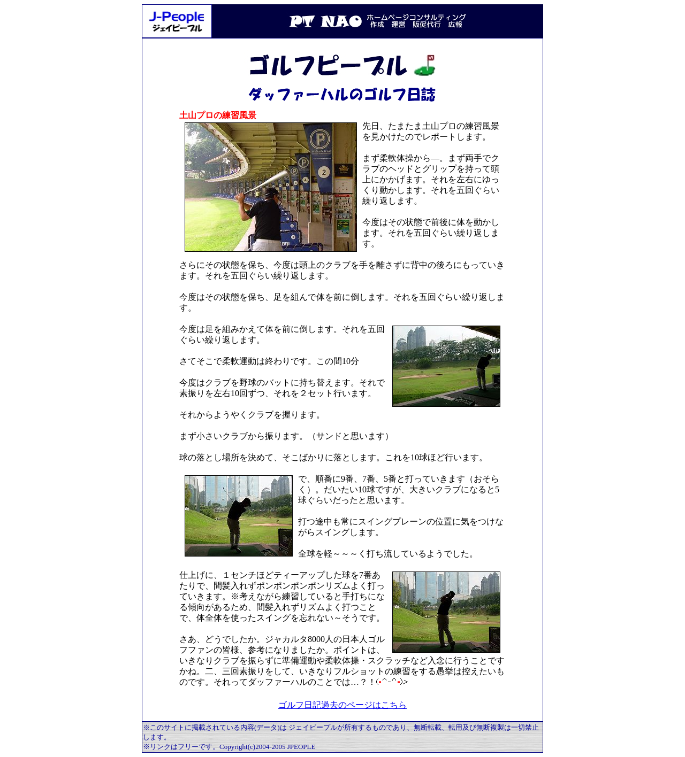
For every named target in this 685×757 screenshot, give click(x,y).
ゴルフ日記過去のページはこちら (342, 704)
